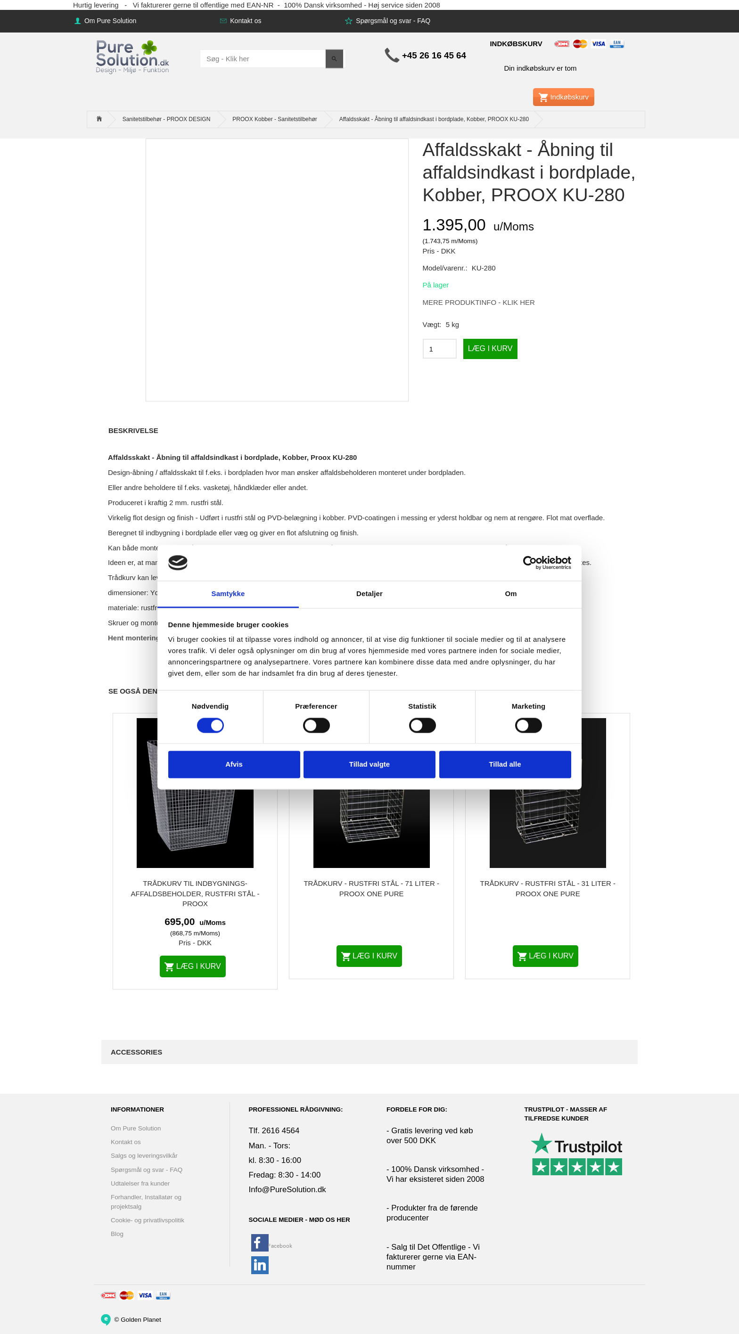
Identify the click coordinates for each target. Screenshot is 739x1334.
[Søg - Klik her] (334, 58)
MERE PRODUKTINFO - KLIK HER (479, 302)
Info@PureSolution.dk (287, 1189)
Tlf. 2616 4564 (274, 1130)
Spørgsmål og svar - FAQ (392, 21)
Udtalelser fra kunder (140, 1183)
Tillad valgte (369, 765)
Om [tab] (511, 594)
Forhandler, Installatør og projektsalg (146, 1202)
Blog (117, 1233)
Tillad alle (505, 765)
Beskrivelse (133, 430)
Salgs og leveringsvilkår (144, 1155)
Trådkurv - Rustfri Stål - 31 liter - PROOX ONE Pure (548, 888)
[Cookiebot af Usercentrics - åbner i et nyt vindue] (530, 563)
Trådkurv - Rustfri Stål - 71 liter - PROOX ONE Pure (371, 888)
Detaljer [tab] (369, 594)
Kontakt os (244, 21)
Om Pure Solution (109, 21)
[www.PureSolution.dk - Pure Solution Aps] (133, 56)
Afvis (234, 765)
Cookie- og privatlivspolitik (147, 1220)
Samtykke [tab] (228, 594)
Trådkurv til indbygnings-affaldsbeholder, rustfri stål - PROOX (195, 893)
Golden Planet (141, 1319)
